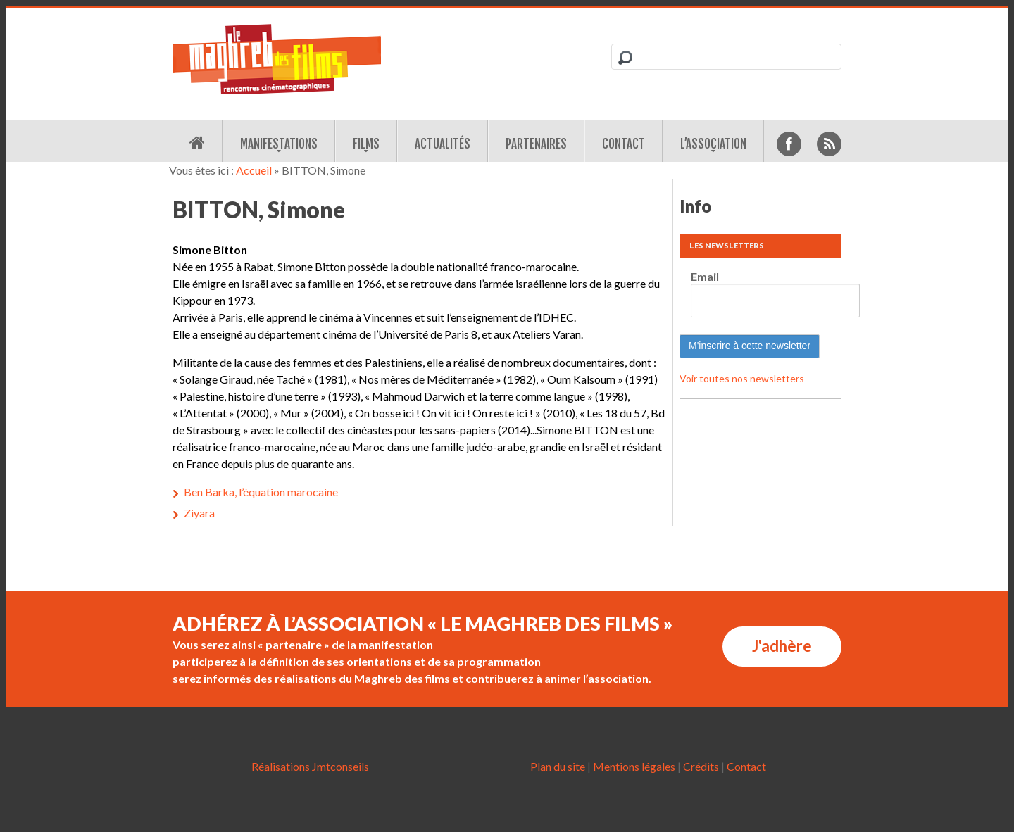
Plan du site (557, 766)
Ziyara (199, 512)
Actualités (442, 144)
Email (705, 276)
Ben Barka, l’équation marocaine (261, 491)
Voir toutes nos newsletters (742, 378)
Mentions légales (634, 766)
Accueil (254, 170)
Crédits (701, 766)
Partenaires (536, 144)
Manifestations (279, 144)
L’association (713, 144)
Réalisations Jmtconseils (310, 766)
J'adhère (782, 645)
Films (366, 144)
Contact (623, 144)
